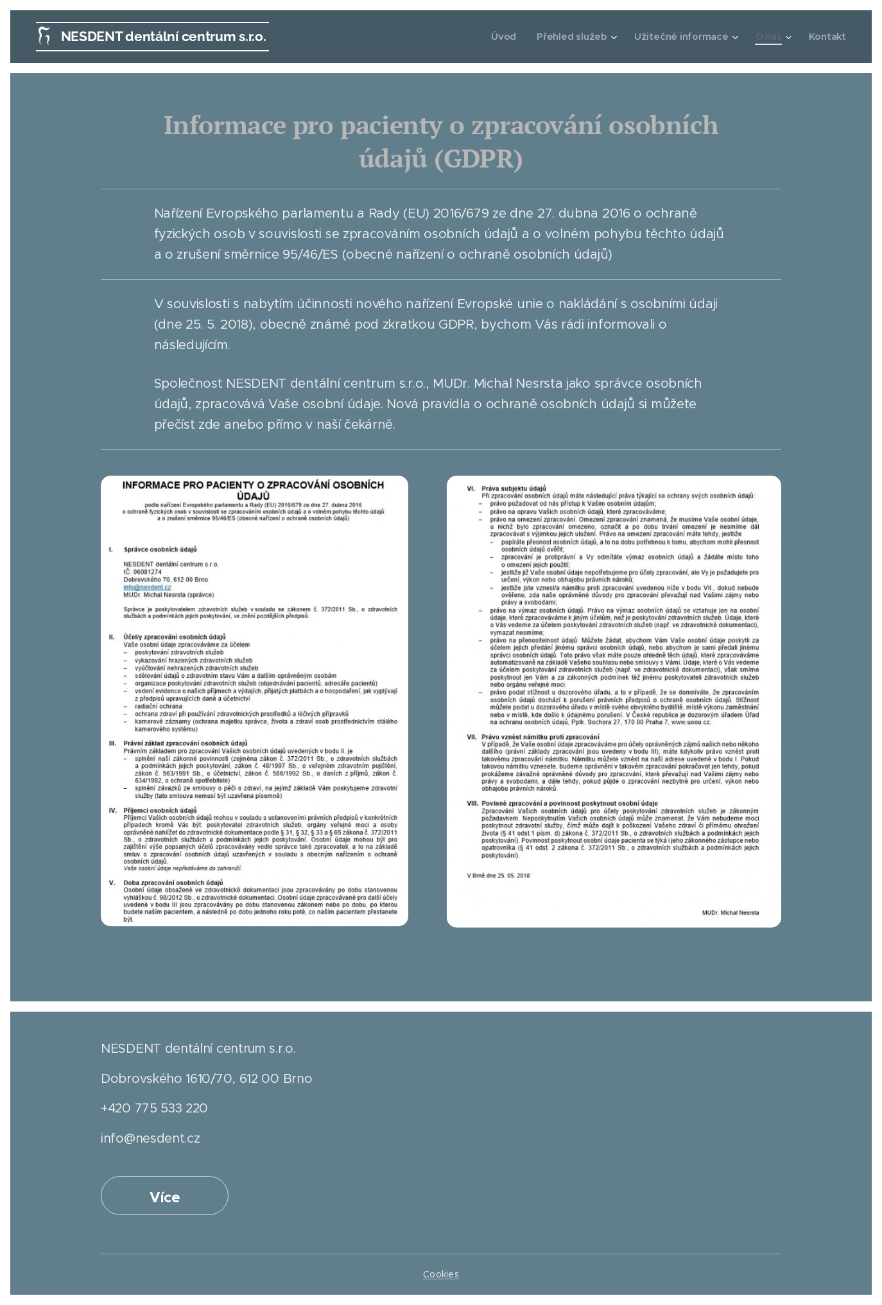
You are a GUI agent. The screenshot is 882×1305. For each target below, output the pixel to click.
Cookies (441, 1274)
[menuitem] (508, 37)
